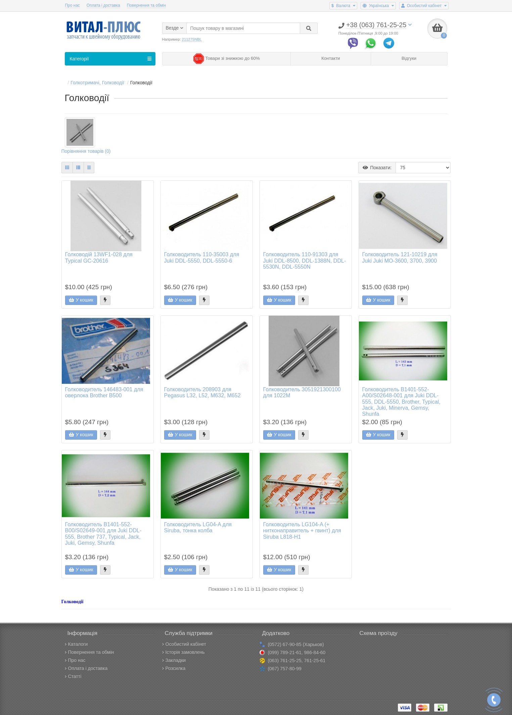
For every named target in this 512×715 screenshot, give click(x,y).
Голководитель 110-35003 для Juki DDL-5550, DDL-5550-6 (201, 257)
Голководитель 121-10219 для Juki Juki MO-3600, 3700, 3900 (399, 257)
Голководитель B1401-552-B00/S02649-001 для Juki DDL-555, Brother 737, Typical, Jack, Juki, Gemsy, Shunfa (103, 533)
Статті (73, 676)
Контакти (330, 58)
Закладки (174, 660)
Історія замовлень (183, 652)
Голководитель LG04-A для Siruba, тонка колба (198, 527)
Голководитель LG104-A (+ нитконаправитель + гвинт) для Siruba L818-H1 (302, 530)
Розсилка (174, 668)
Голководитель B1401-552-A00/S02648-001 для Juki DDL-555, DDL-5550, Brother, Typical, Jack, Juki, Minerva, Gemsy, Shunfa (401, 401)
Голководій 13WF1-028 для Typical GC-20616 (99, 257)
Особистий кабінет (184, 644)
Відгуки (409, 58)
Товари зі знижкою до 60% (226, 58)
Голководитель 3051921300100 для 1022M (302, 392)
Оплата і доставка (103, 5)
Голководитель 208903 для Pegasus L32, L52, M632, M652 (202, 392)
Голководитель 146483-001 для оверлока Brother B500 (104, 392)
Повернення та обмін (146, 5)
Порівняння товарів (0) (86, 151)
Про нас (72, 5)
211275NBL (192, 39)
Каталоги (76, 644)
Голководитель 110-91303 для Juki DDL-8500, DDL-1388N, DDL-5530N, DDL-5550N (304, 260)
